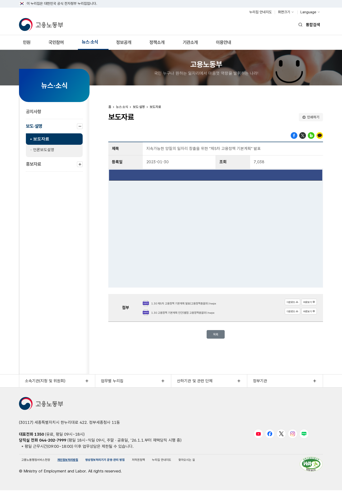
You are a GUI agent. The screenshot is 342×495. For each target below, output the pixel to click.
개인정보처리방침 (82, 463)
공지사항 (33, 111)
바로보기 (306, 303)
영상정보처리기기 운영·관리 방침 (130, 463)
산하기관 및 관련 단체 (195, 383)
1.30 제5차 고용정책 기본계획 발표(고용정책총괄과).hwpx (196, 303)
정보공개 (123, 44)
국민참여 (56, 44)
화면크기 (284, 12)
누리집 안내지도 (260, 12)
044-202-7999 (52, 442)
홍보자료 (33, 166)
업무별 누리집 (112, 383)
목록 (215, 335)
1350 (39, 436)
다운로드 (285, 303)
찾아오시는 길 (233, 463)
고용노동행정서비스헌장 (41, 463)
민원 (26, 44)
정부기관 (260, 383)
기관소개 (190, 44)
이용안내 (223, 44)
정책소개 (157, 44)
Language (308, 12)
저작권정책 (173, 463)
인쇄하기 (313, 117)
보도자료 (41, 139)
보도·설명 (34, 128)
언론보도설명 (43, 149)
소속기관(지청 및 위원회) (45, 383)
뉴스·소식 (89, 43)
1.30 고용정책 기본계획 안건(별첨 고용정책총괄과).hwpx (195, 312)
